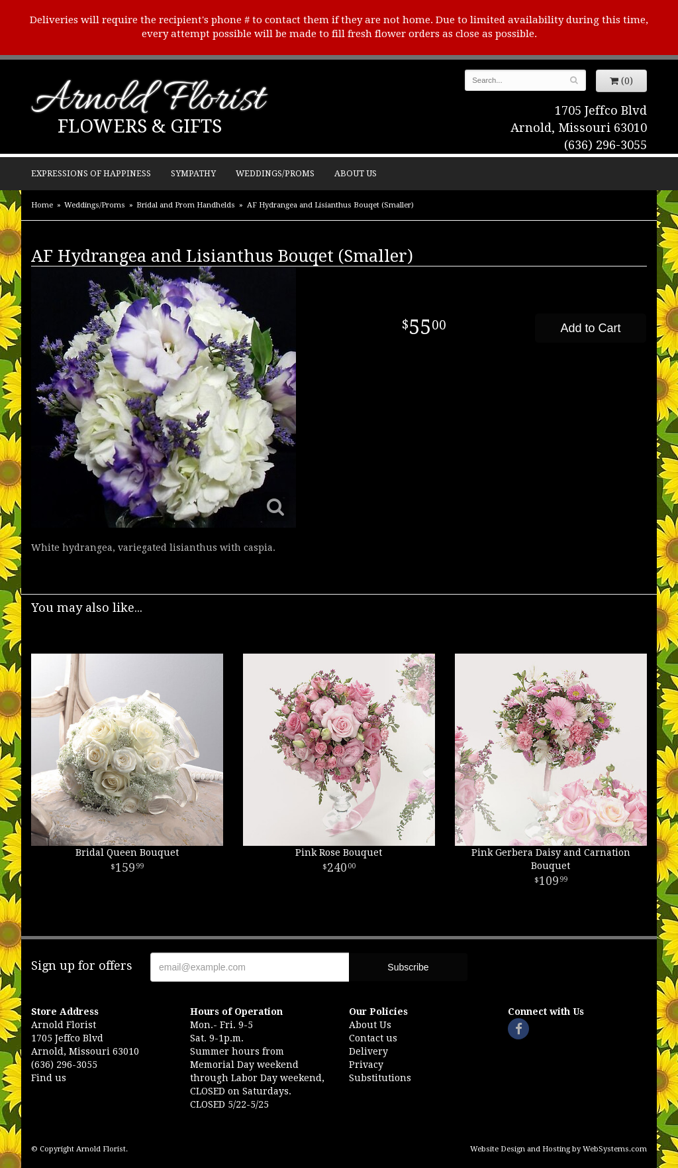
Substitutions (380, 1078)
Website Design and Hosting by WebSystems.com (558, 1149)
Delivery (368, 1051)
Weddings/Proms (275, 173)
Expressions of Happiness (91, 173)
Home (42, 205)
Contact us (373, 1038)
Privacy (366, 1064)
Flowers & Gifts (140, 126)
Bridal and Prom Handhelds (185, 205)
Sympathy (193, 173)
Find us (48, 1078)
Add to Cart (590, 328)
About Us (355, 173)
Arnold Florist (147, 100)
